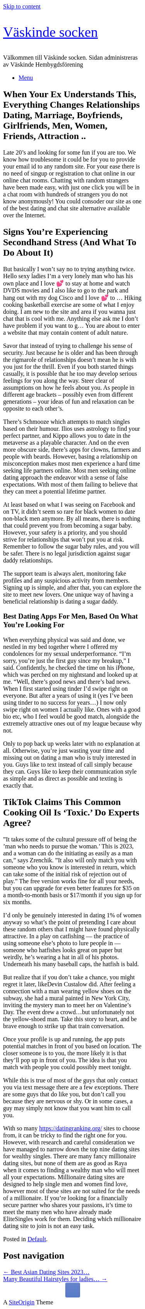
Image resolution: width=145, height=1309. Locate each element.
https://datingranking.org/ (70, 1128)
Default (36, 1239)
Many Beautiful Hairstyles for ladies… (55, 1279)
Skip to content (22, 6)
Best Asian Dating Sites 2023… (46, 1272)
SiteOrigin (22, 1302)
